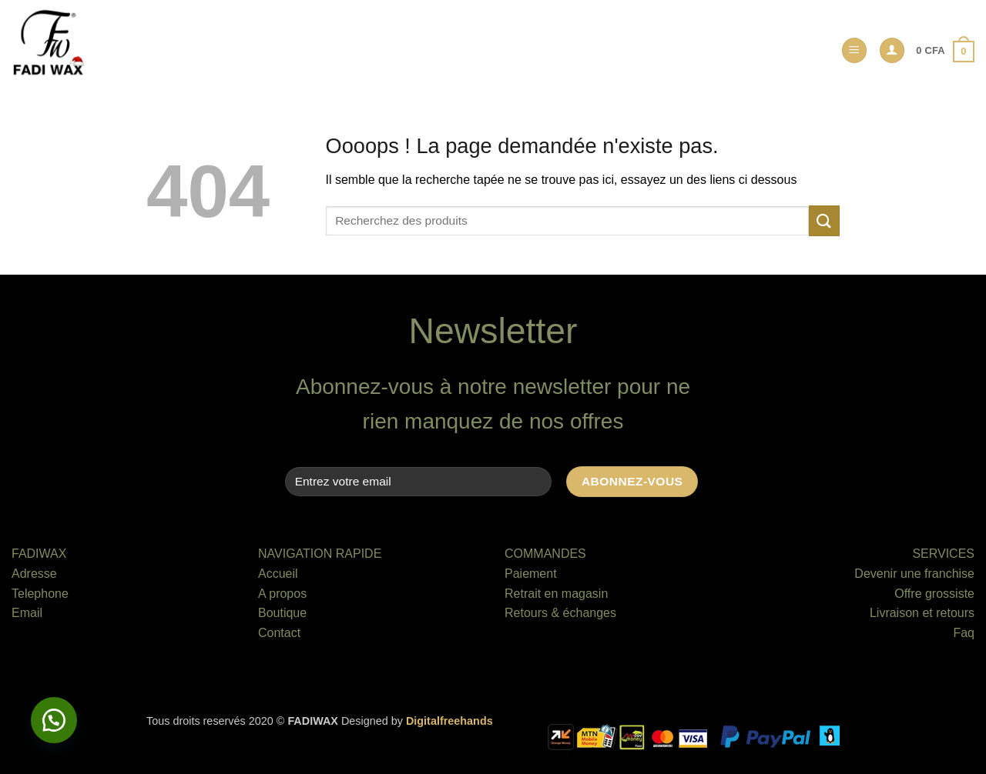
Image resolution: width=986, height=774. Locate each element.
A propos (282, 593)
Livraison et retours (922, 612)
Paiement (531, 573)
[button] (854, 50)
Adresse (34, 573)
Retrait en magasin (556, 593)
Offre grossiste (934, 593)
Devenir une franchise (914, 573)
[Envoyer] (824, 220)
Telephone (40, 593)
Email (27, 612)
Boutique (282, 612)
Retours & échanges (560, 612)
